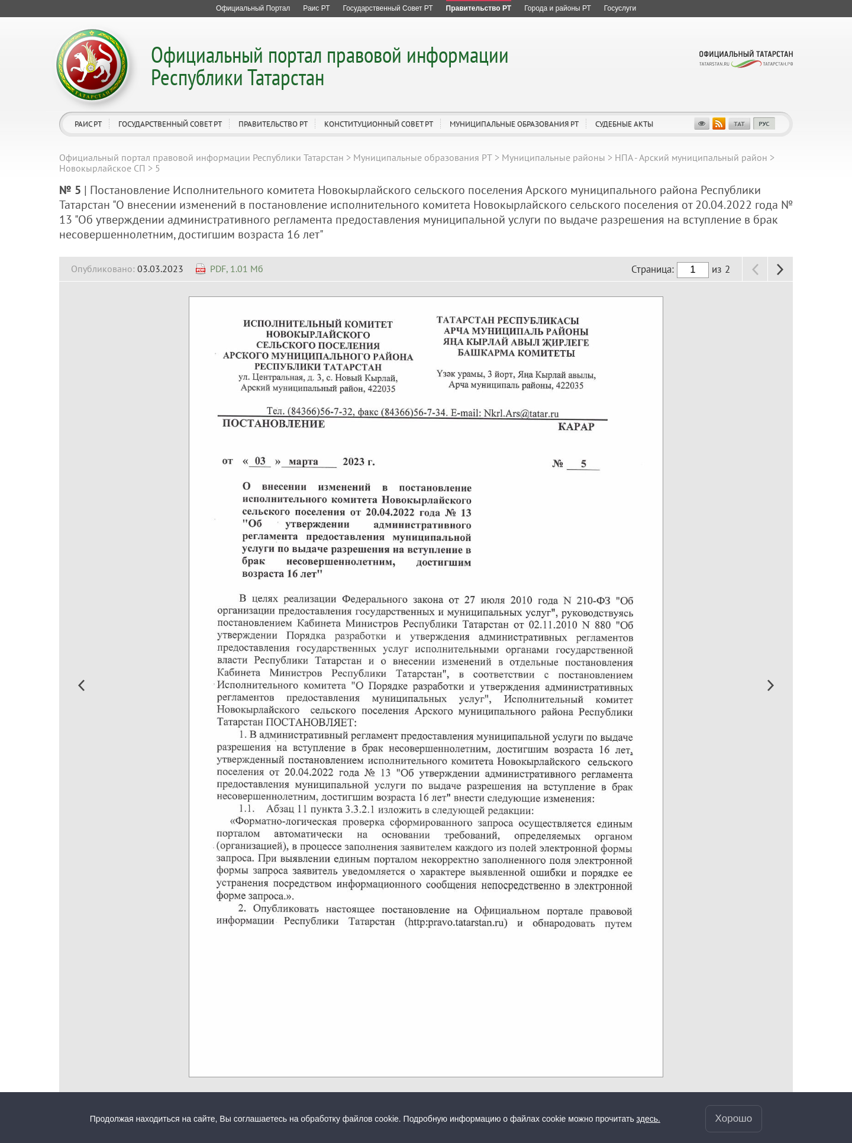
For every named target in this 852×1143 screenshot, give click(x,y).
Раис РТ (88, 124)
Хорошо (734, 1118)
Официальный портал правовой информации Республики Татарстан (330, 65)
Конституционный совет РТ (378, 124)
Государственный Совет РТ (170, 124)
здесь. (648, 1118)
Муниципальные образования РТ (514, 124)
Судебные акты (624, 124)
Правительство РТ (273, 124)
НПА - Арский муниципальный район (691, 157)
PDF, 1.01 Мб (236, 269)
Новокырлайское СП (102, 168)
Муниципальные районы (553, 157)
